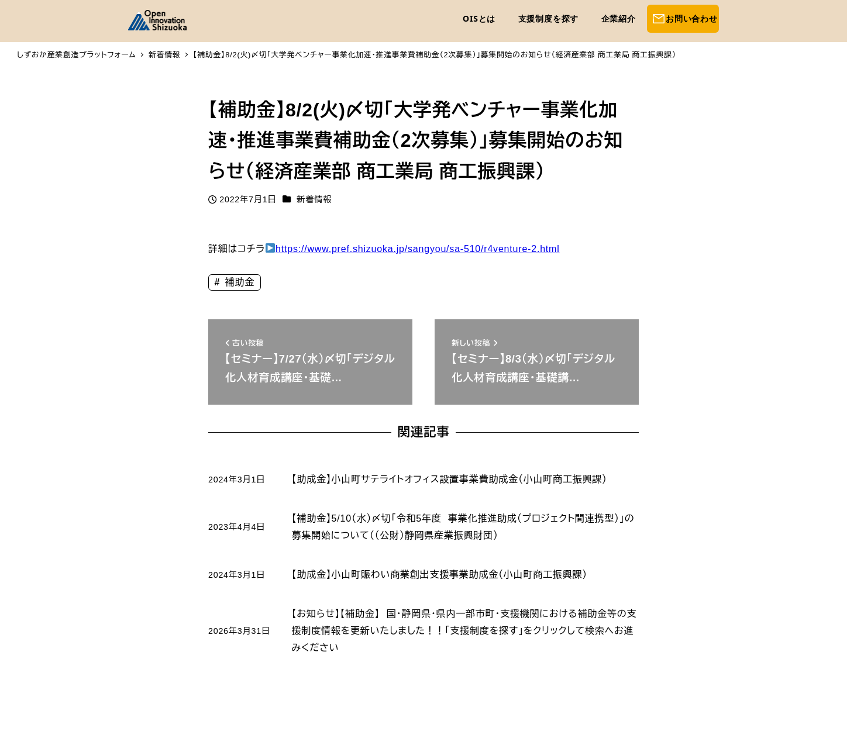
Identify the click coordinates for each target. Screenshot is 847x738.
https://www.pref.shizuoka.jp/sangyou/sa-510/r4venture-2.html (418, 249)
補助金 (238, 282)
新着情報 (314, 199)
